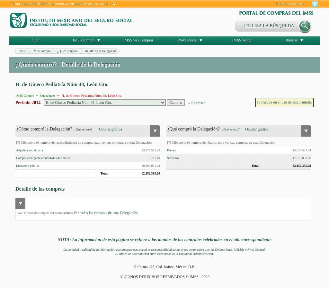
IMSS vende (242, 40)
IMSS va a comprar (138, 40)
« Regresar (196, 103)
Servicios (173, 158)
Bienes (171, 150)
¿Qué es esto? (83, 129)
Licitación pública (27, 165)
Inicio (35, 40)
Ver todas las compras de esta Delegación (105, 213)
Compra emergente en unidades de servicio (43, 158)
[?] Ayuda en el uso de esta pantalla (284, 102)
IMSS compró (84, 40)
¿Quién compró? (67, 51)
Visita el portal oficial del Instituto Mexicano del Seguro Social (60, 4)
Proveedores (187, 40)
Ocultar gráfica (110, 129)
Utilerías (291, 40)
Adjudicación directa (29, 150)
